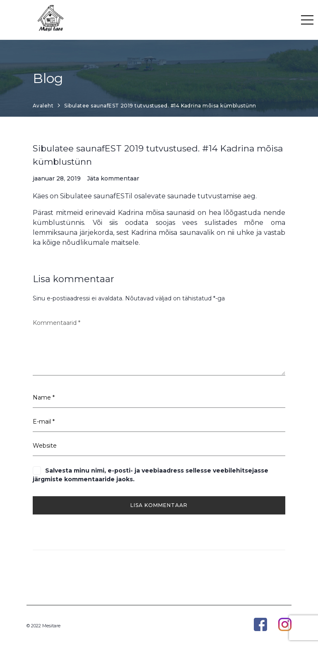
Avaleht (43, 105)
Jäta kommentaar (113, 178)
